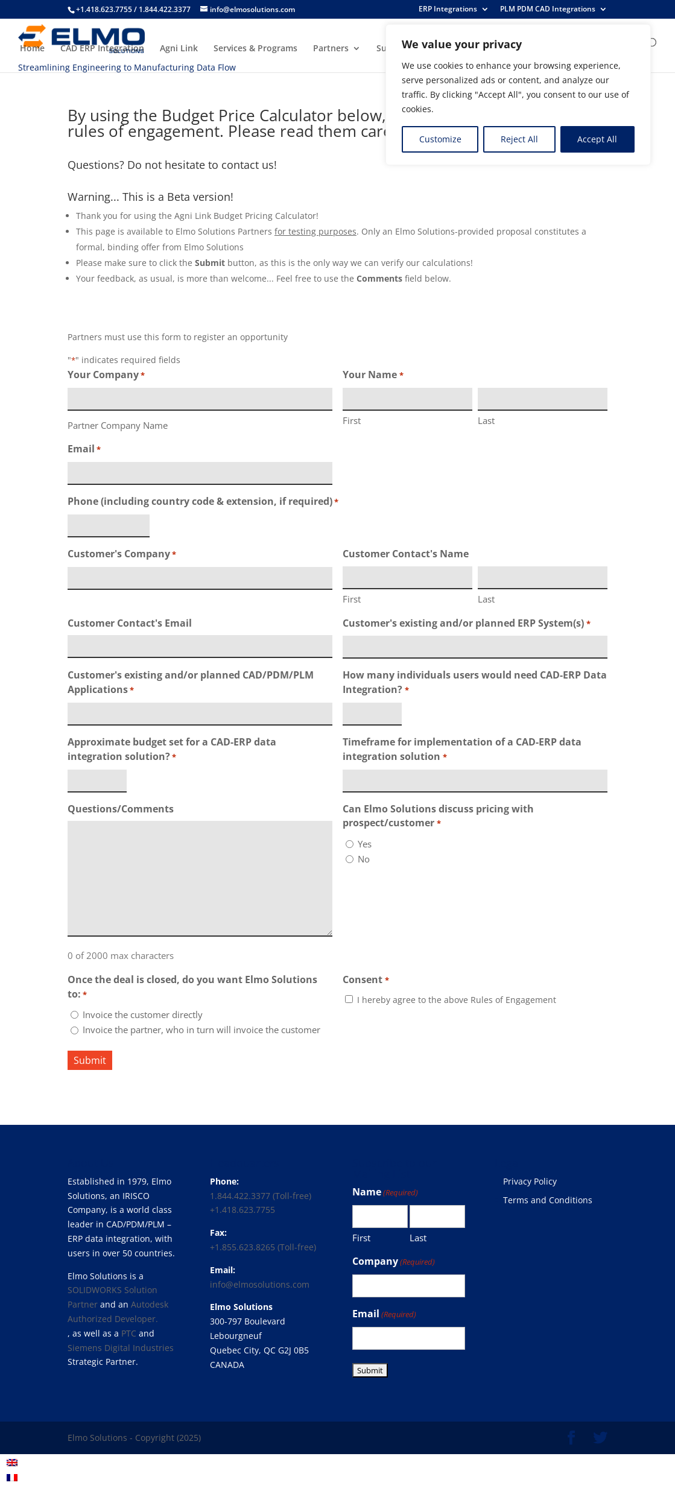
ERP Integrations (448, 9)
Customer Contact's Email (130, 623)
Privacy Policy (530, 1181)
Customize (440, 139)
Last (486, 420)
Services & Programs (255, 49)
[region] (518, 94)
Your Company (106, 375)
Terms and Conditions (547, 1200)
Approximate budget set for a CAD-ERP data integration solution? (172, 750)
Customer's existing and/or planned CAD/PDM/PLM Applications (191, 683)
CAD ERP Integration (102, 49)
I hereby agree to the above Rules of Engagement (456, 999)
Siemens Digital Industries (121, 1347)
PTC (128, 1333)
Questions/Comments (121, 808)
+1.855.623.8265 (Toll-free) (263, 1247)
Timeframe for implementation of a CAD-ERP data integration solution (462, 750)
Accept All (597, 139)
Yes (365, 844)
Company (393, 1262)
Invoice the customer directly (143, 1014)
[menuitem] (12, 1462)
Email (84, 449)
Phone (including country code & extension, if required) (203, 502)
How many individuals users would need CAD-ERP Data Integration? (475, 683)
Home (32, 49)
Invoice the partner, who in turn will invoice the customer (201, 1030)
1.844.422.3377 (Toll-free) (260, 1195)
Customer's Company (122, 554)
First (352, 420)
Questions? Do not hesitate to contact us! (172, 164)
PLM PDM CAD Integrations (547, 9)
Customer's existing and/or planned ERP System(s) (466, 623)
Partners (331, 49)
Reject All (519, 139)
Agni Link (179, 49)
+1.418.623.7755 (242, 1209)
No (364, 859)
